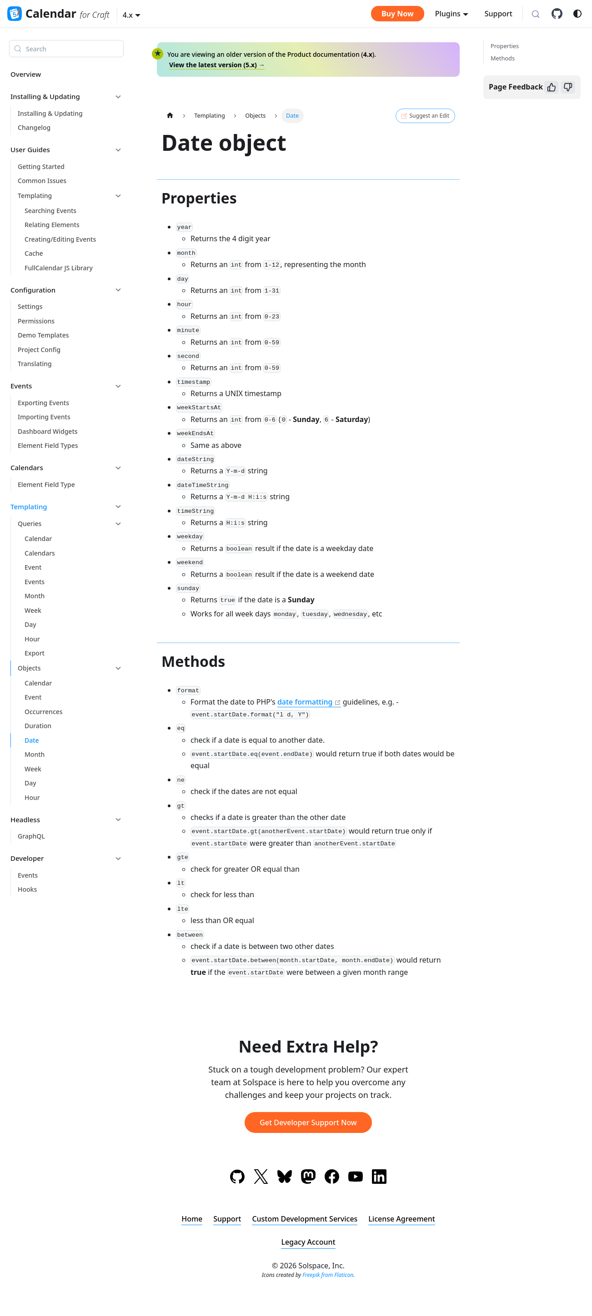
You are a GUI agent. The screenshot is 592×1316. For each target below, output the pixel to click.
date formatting (305, 702)
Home (191, 1219)
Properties (505, 46)
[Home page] (170, 116)
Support (498, 14)
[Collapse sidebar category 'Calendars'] (118, 468)
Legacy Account (308, 1242)
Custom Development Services (304, 1219)
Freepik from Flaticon (327, 1275)
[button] (131, 15)
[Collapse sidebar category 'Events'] (118, 386)
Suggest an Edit (425, 115)
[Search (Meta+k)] (535, 14)
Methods (503, 58)
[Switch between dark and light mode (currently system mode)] (577, 13)
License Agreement (402, 1219)
